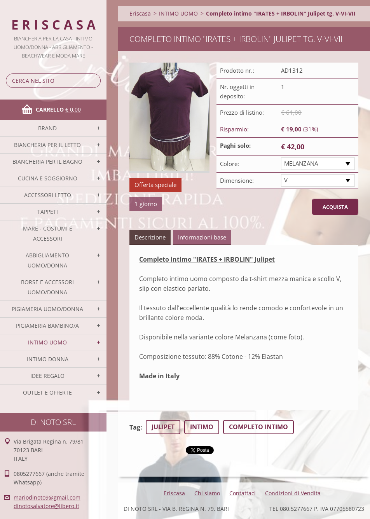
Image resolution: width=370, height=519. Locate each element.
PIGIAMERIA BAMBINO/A (47, 325)
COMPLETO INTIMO (258, 427)
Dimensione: (237, 180)
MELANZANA (301, 163)
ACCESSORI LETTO (47, 195)
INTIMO (201, 427)
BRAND (47, 128)
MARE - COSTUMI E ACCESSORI (47, 233)
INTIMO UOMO (47, 342)
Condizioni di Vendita (293, 493)
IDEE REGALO (47, 375)
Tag (134, 427)
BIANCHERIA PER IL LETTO (47, 145)
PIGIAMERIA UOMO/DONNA (47, 309)
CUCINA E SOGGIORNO (47, 178)
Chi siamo (207, 493)
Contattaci (242, 493)
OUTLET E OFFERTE (47, 392)
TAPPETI (47, 211)
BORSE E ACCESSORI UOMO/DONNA (47, 287)
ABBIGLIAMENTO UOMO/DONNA (47, 260)
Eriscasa (140, 13)
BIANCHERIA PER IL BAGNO (47, 161)
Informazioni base (202, 237)
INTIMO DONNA (47, 359)
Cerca (93, 81)
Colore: (229, 164)
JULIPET (163, 427)
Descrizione (150, 237)
